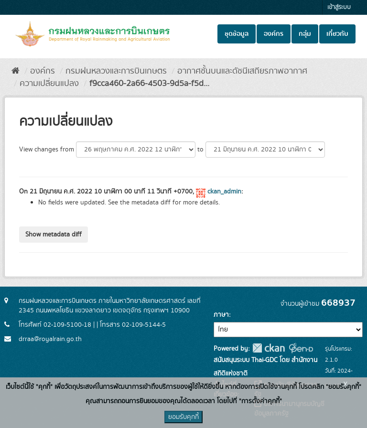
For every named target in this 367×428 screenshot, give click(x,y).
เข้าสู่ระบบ (339, 7)
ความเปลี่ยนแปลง (49, 83)
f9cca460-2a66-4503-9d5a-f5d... (149, 83)
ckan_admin (224, 191)
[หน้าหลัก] (15, 71)
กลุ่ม (305, 34)
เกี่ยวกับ (337, 34)
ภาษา (221, 315)
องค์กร (273, 34)
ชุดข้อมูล (236, 34)
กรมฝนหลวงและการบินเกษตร (116, 71)
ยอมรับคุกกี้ (183, 417)
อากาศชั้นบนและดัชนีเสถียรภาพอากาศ (242, 71)
